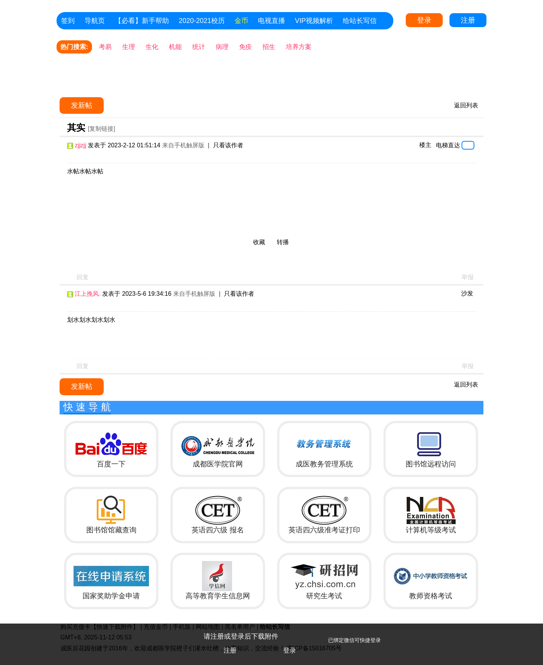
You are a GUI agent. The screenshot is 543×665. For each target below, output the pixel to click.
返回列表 (466, 105)
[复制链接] (101, 128)
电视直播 (271, 20)
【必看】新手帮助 (142, 20)
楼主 (425, 145)
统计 (198, 46)
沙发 (467, 293)
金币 (241, 20)
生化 (152, 46)
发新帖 (81, 105)
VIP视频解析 (314, 20)
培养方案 (298, 46)
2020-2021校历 (202, 20)
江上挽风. (87, 293)
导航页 (94, 20)
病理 (222, 46)
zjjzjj (80, 145)
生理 (128, 46)
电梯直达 (448, 145)
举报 (468, 277)
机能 (175, 46)
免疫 (245, 46)
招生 (268, 46)
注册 (468, 20)
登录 (424, 20)
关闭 (533, 633)
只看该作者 (228, 145)
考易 (105, 46)
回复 (83, 277)
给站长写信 (360, 20)
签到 (68, 20)
